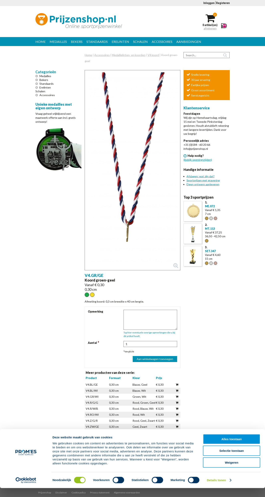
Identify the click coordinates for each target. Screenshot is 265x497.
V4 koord (153, 55)
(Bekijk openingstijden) (198, 159)
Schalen (140, 41)
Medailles (58, 41)
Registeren (223, 3)
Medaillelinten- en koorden (128, 55)
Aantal (92, 342)
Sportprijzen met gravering (203, 180)
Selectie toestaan (231, 460)
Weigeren (231, 471)
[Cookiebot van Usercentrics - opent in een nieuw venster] (25, 489)
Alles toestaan (231, 448)
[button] (132, 170)
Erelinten (120, 41)
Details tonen (216, 489)
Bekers (76, 41)
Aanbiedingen (188, 41)
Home (40, 41)
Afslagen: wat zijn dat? (201, 176)
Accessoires (162, 41)
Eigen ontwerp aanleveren (203, 184)
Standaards (97, 41)
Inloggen (209, 3)
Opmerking (95, 311)
